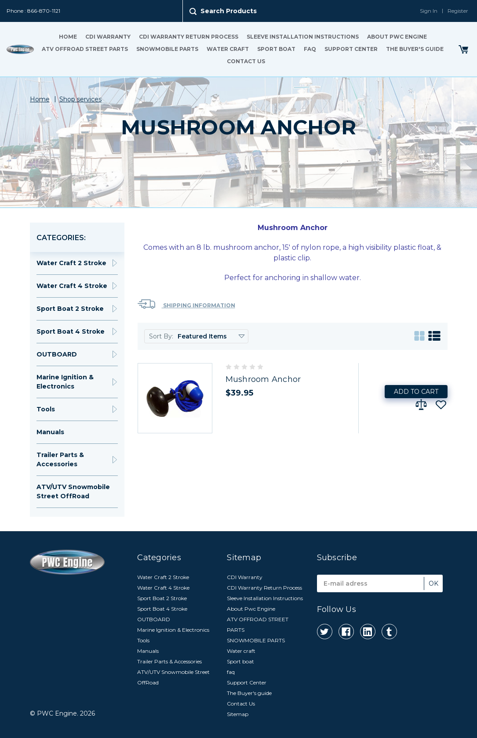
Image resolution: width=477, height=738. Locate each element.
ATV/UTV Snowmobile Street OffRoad (73, 491)
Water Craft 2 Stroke (71, 263)
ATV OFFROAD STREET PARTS (85, 49)
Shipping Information (186, 304)
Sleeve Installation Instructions (303, 36)
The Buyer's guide (415, 49)
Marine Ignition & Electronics (65, 381)
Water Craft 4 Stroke (71, 286)
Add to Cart (416, 392)
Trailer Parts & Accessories (60, 459)
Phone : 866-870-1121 (33, 10)
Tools (45, 409)
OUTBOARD (56, 354)
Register (458, 10)
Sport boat (276, 49)
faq (310, 49)
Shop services (80, 99)
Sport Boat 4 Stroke (70, 331)
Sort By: (161, 336)
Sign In (428, 10)
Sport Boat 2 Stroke (70, 309)
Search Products (228, 11)
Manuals (50, 432)
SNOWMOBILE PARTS (167, 49)
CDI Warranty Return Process (188, 36)
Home (68, 36)
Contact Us (246, 61)
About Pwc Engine (397, 36)
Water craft (228, 49)
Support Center (351, 49)
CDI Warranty (108, 36)
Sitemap (237, 714)
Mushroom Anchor (263, 379)
